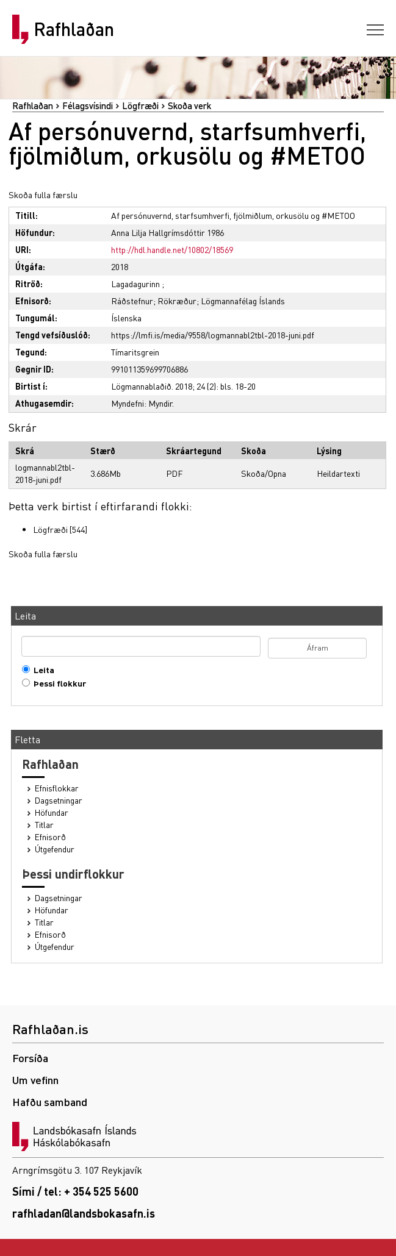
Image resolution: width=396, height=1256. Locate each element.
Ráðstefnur (132, 300)
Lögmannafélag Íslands (243, 300)
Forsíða (30, 1058)
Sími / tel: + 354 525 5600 (75, 1191)
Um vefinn (35, 1079)
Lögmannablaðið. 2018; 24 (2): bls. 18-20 (183, 385)
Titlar (44, 824)
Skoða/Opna (263, 473)
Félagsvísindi (87, 105)
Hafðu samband (49, 1101)
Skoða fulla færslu (43, 194)
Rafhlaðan (74, 29)
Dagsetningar (58, 800)
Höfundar (51, 812)
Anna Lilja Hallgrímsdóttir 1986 (167, 232)
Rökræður (176, 300)
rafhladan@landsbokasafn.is (83, 1213)
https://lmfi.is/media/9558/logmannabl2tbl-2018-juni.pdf (212, 334)
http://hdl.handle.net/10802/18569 (172, 249)
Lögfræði (140, 105)
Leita (41, 670)
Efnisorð (50, 837)
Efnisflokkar (57, 788)
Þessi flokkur (57, 683)
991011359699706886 (149, 368)
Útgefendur (54, 849)
